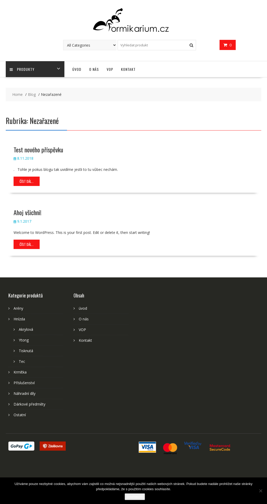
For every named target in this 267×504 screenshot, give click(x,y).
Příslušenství (24, 382)
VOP (110, 69)
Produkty (22, 69)
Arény (18, 308)
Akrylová (26, 329)
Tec (22, 361)
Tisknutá (26, 350)
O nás (94, 69)
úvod (76, 69)
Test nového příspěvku (38, 149)
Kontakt (128, 69)
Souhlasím (135, 497)
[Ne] (260, 490)
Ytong (24, 340)
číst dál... (27, 181)
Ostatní (20, 414)
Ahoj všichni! (27, 212)
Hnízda (19, 318)
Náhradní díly (24, 393)
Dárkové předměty (29, 404)
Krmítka (20, 372)
